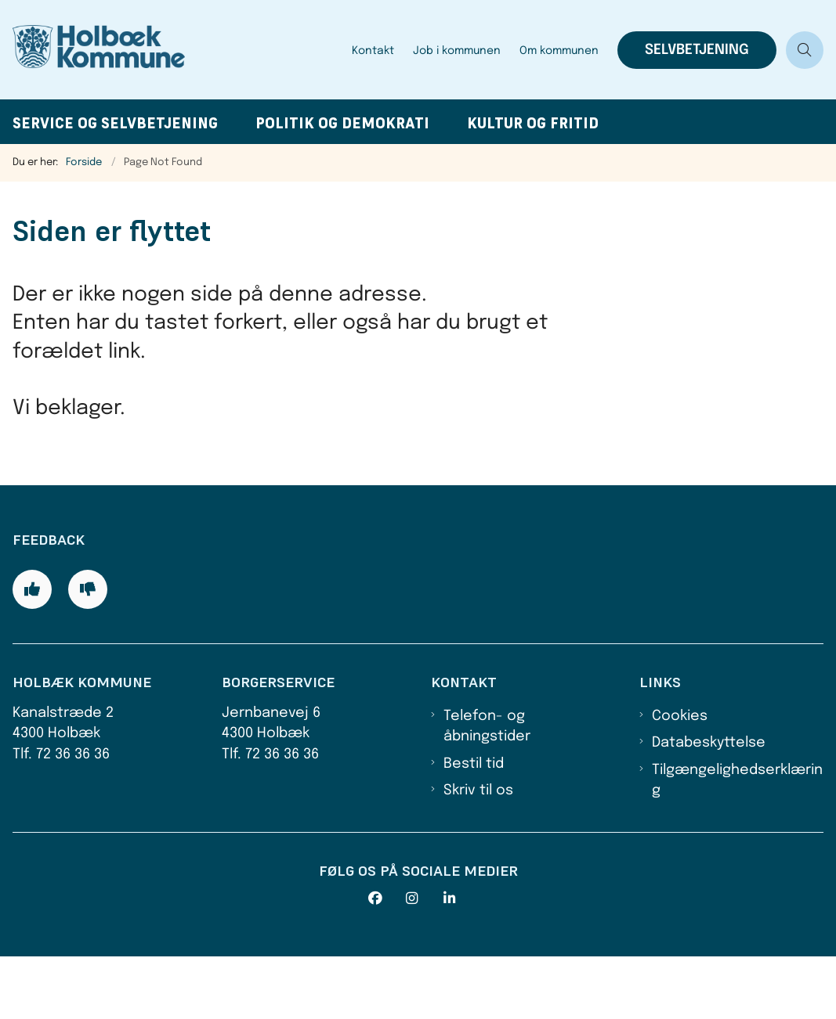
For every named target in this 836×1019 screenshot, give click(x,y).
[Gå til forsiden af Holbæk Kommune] (171, 49)
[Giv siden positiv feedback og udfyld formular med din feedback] (32, 652)
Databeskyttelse (708, 805)
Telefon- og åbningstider (486, 789)
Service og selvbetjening (115, 123)
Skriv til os (478, 853)
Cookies (680, 779)
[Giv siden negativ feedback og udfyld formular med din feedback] (87, 652)
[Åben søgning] (804, 50)
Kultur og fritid (533, 123)
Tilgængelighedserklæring (737, 843)
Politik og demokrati (342, 123)
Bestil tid (473, 826)
